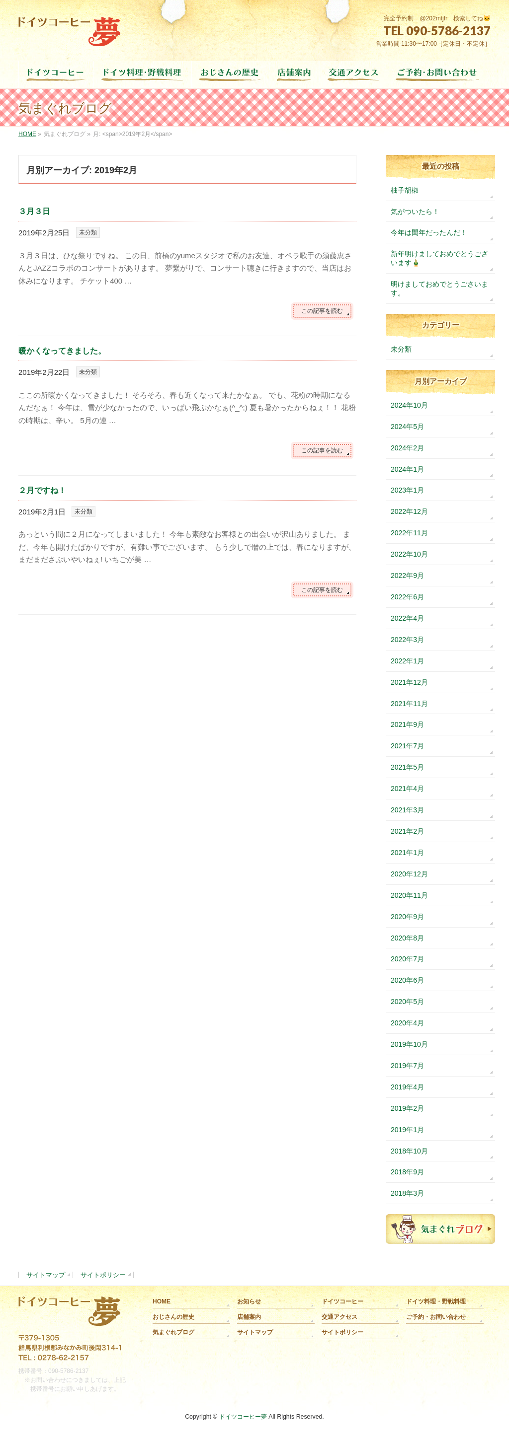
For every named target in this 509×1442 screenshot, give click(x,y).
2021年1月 (407, 853)
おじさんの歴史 (173, 1316)
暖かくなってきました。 (62, 351)
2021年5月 (407, 767)
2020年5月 (407, 1002)
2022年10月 (409, 554)
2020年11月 (409, 895)
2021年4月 (407, 789)
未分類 (88, 232)
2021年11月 (409, 704)
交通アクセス (339, 1316)
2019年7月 (407, 1066)
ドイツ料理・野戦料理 (436, 1301)
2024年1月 (407, 469)
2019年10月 (409, 1044)
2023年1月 (407, 490)
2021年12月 (409, 682)
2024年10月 (409, 405)
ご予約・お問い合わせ (436, 1316)
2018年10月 (409, 1151)
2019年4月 (407, 1087)
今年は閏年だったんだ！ (429, 232)
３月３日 (34, 211)
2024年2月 (407, 448)
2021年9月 (407, 724)
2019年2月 (407, 1108)
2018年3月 (407, 1193)
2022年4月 (407, 618)
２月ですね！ (42, 490)
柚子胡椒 (405, 190)
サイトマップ (45, 1275)
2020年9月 (407, 917)
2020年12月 (409, 874)
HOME (161, 1301)
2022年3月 (407, 640)
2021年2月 (407, 831)
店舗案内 (249, 1316)
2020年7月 (407, 959)
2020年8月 (407, 938)
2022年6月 (407, 597)
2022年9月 (407, 575)
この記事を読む (322, 310)
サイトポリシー (103, 1275)
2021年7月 (407, 746)
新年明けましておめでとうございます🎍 (439, 258)
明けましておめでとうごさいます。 (439, 288)
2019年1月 (407, 1130)
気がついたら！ (415, 212)
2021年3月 (407, 810)
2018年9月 (407, 1172)
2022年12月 (409, 511)
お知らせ (249, 1301)
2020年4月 (407, 1023)
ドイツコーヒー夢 (243, 1416)
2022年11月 (409, 533)
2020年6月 (407, 980)
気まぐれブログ (173, 1332)
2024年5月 (407, 427)
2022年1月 (407, 661)
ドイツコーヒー (342, 1301)
